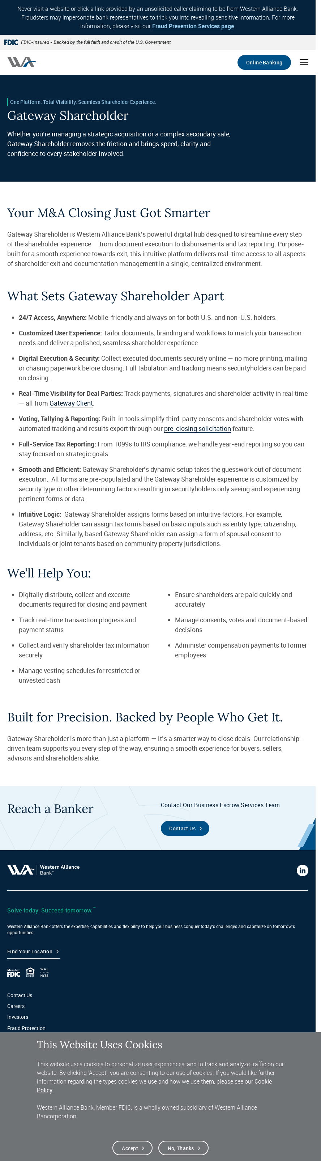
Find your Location (29, 951)
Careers (16, 1006)
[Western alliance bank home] (21, 62)
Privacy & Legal (24, 1038)
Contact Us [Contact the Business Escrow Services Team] (182, 828)
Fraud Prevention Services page (193, 26)
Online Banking (264, 62)
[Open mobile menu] (304, 62)
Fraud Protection (26, 1028)
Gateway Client (71, 403)
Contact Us (19, 995)
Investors (17, 1016)
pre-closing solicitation (197, 428)
